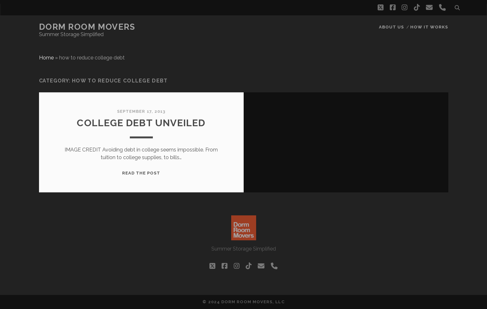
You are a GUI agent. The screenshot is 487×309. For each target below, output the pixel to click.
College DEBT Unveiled (141, 122)
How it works (429, 27)
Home (46, 58)
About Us (391, 27)
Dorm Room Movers (87, 27)
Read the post (141, 173)
